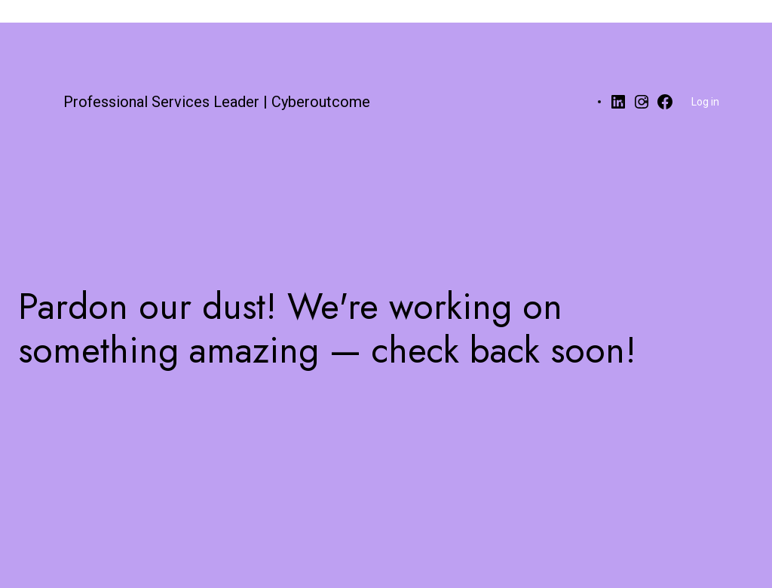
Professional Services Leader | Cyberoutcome (216, 102)
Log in (705, 102)
